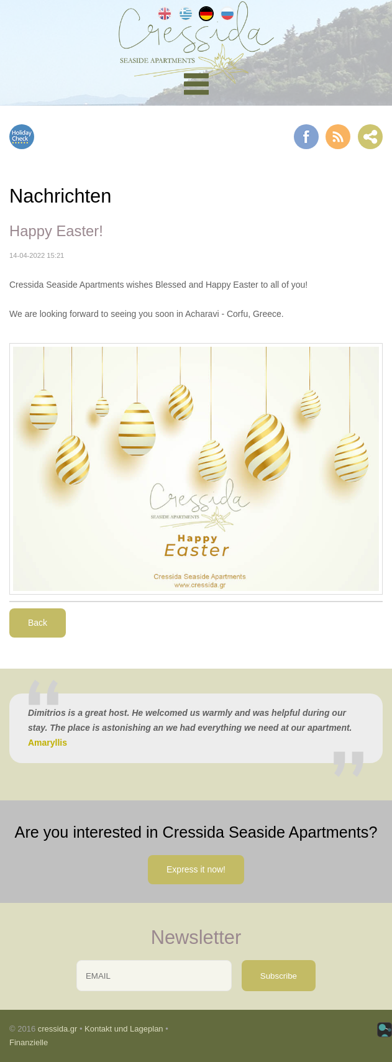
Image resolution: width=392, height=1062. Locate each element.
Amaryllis (47, 743)
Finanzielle (28, 1042)
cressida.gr (58, 1028)
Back (37, 623)
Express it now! (196, 869)
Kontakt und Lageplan (123, 1028)
